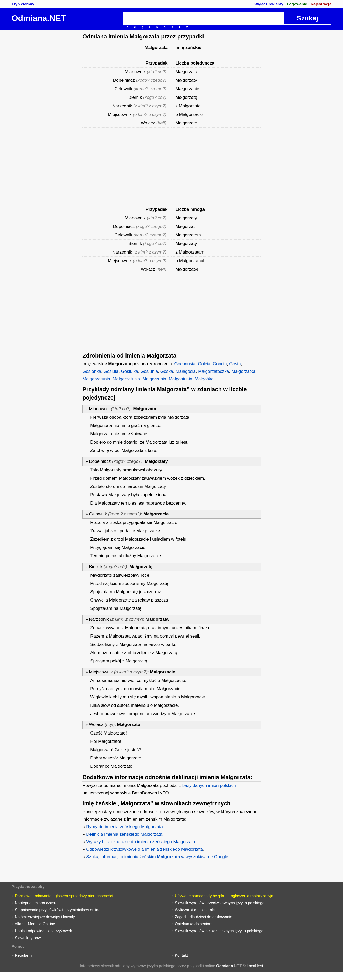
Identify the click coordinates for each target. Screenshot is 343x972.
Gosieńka (91, 371)
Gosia (235, 363)
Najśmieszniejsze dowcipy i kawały (45, 916)
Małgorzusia (154, 378)
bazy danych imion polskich (209, 785)
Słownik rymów (28, 937)
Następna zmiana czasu (35, 902)
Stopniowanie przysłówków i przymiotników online (57, 909)
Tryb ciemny (23, 4)
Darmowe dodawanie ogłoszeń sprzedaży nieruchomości (64, 895)
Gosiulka (129, 371)
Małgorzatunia (96, 378)
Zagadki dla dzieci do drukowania (203, 916)
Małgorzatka (244, 371)
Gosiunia (149, 371)
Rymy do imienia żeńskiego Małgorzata (124, 826)
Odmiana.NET (39, 18)
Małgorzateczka (213, 371)
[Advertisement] (40, 107)
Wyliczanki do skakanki (195, 909)
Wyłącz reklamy (268, 4)
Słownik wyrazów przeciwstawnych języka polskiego (219, 902)
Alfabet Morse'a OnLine (35, 923)
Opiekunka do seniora (194, 923)
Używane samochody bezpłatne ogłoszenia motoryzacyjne (225, 895)
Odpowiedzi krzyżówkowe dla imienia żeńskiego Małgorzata (144, 849)
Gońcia (220, 363)
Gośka (166, 371)
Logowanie (297, 4)
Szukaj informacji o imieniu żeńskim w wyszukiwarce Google (157, 856)
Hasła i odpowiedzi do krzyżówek (43, 930)
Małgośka (204, 378)
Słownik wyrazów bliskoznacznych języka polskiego (219, 930)
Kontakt (181, 955)
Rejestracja (321, 4)
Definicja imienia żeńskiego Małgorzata (124, 834)
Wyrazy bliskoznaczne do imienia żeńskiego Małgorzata (140, 841)
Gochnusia (184, 363)
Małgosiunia (180, 378)
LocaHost (255, 965)
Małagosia (186, 371)
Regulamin (24, 955)
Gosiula (110, 371)
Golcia (204, 363)
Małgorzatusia (126, 378)
